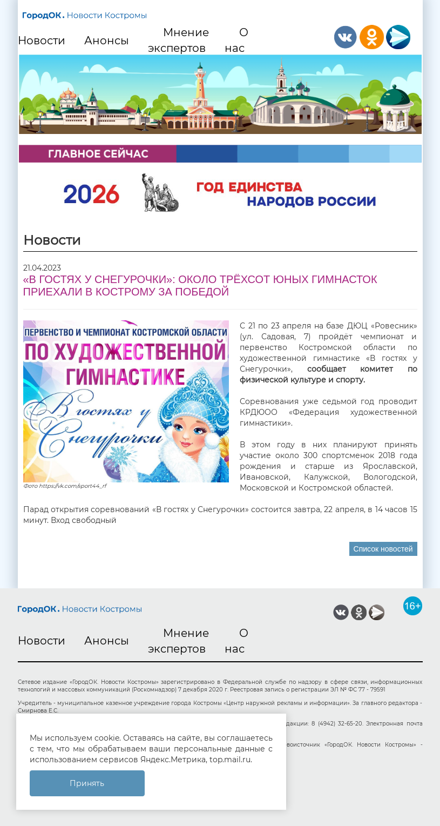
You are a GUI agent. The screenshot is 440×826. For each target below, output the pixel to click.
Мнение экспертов (178, 40)
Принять (87, 783)
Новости (41, 40)
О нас (237, 40)
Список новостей (383, 549)
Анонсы (106, 40)
